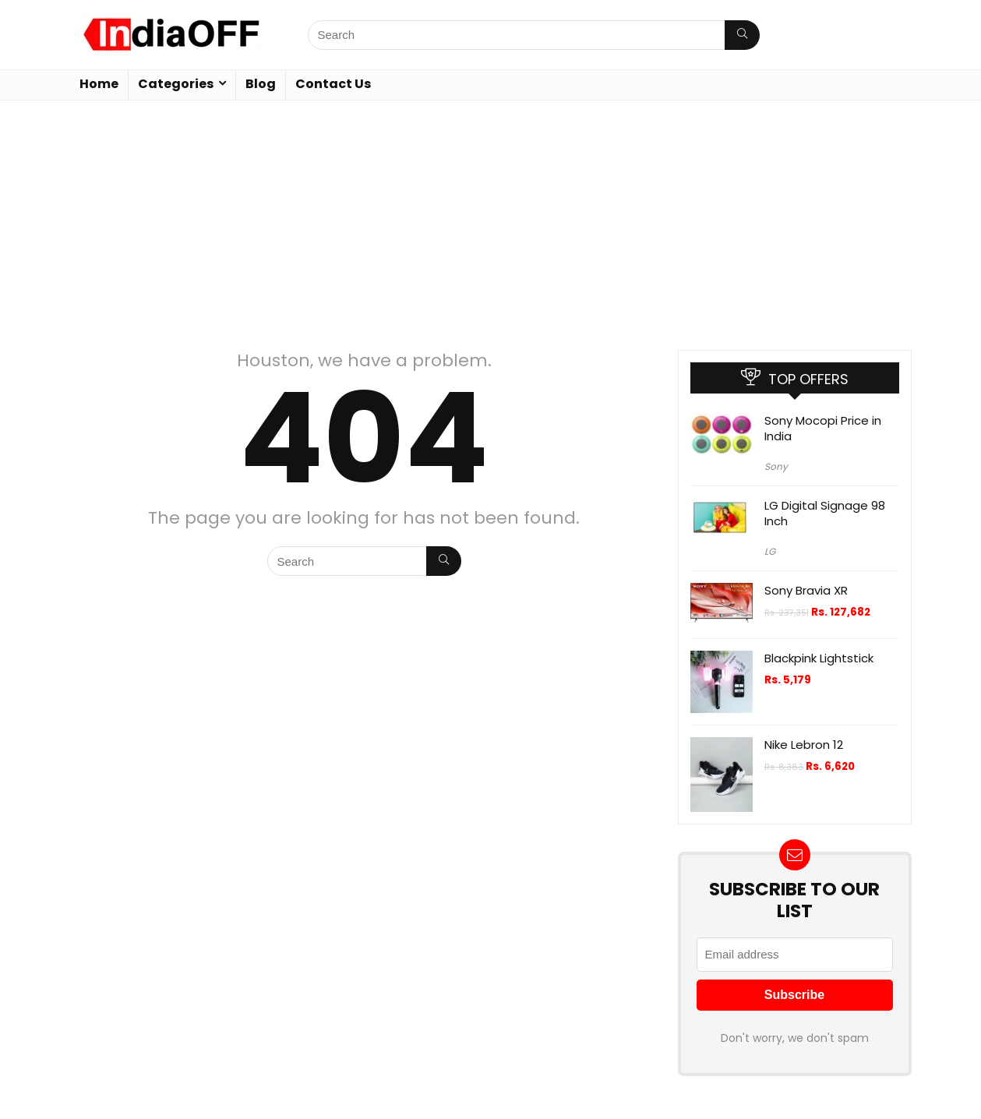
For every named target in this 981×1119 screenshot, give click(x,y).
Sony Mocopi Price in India (822, 428)
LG (769, 551)
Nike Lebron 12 (803, 744)
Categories (175, 84)
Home (98, 84)
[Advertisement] (490, 217)
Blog (260, 84)
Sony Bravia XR (806, 590)
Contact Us (333, 84)
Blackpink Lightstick (818, 658)
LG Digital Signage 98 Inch (824, 513)
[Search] (742, 35)
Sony (776, 466)
